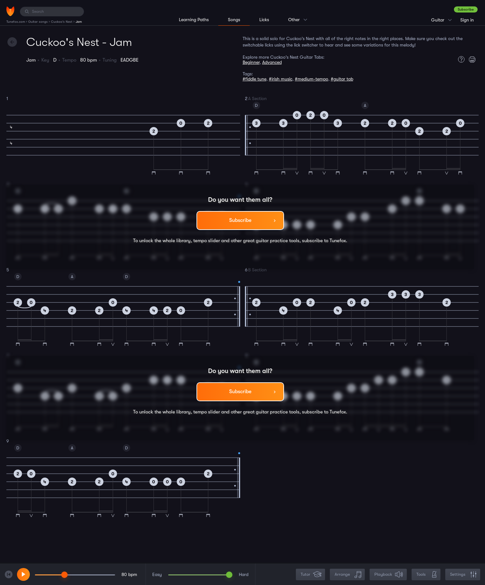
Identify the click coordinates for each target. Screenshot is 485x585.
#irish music (280, 78)
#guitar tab (342, 78)
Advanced (272, 62)
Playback (388, 574)
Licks (264, 19)
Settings (463, 574)
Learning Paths (194, 19)
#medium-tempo (311, 78)
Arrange (348, 574)
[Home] (10, 11)
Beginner (251, 62)
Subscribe (466, 9)
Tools (426, 574)
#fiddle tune (254, 78)
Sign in (467, 19)
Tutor (311, 574)
